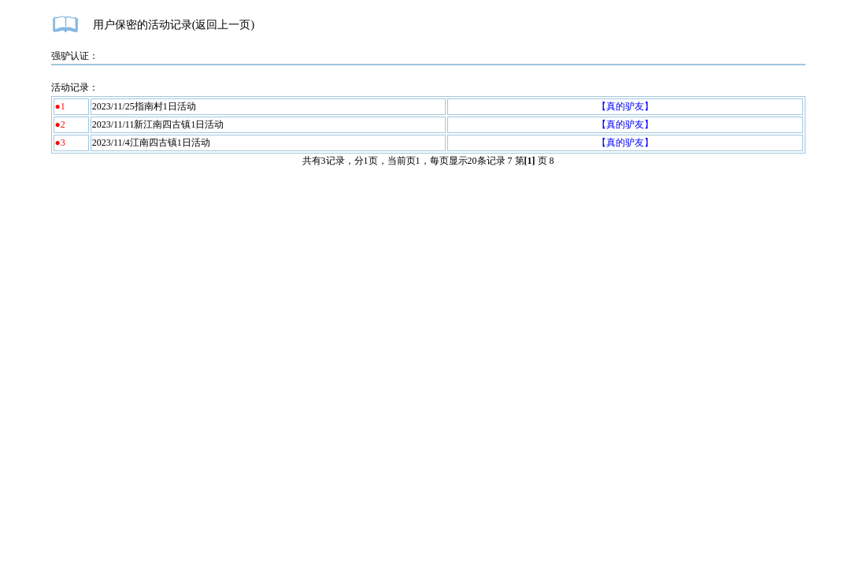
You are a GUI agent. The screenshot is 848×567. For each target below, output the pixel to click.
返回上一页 (222, 25)
